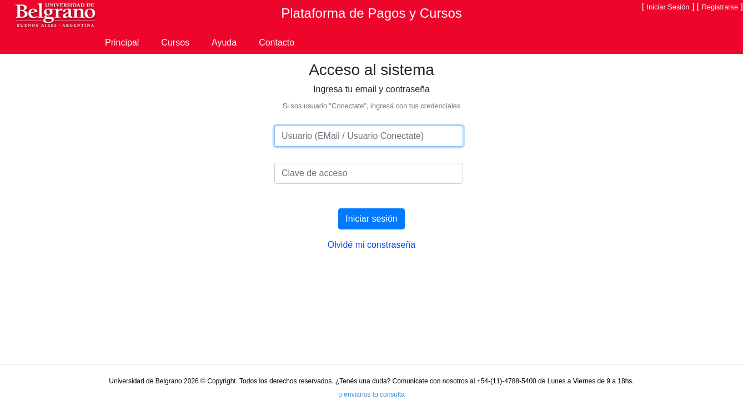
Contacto (276, 42)
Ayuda (224, 42)
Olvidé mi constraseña (371, 244)
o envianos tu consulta (371, 394)
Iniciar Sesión (668, 7)
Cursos (175, 42)
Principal (122, 42)
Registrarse (720, 7)
